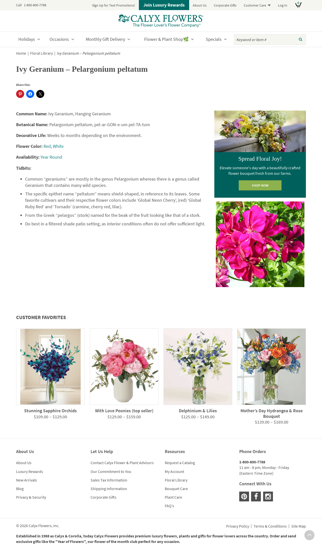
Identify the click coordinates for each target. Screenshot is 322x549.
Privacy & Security (31, 497)
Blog (20, 488)
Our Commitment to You (111, 471)
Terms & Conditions (270, 526)
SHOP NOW (260, 185)
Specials (214, 39)
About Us (200, 5)
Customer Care (255, 5)
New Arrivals (26, 480)
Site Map (298, 526)
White (58, 146)
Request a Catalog (180, 462)
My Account (174, 471)
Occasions (59, 39)
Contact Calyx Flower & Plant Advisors (122, 462)
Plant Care (173, 497)
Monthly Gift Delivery (105, 39)
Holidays (26, 39)
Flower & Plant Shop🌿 (166, 39)
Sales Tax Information (109, 480)
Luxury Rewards (29, 471)
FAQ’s (169, 505)
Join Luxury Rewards (164, 5)
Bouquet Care (176, 488)
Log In (282, 5)
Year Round (51, 157)
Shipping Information (109, 488)
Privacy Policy (237, 526)
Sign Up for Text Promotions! (113, 5)
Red (47, 146)
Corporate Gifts (225, 5)
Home (21, 53)
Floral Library (41, 53)
